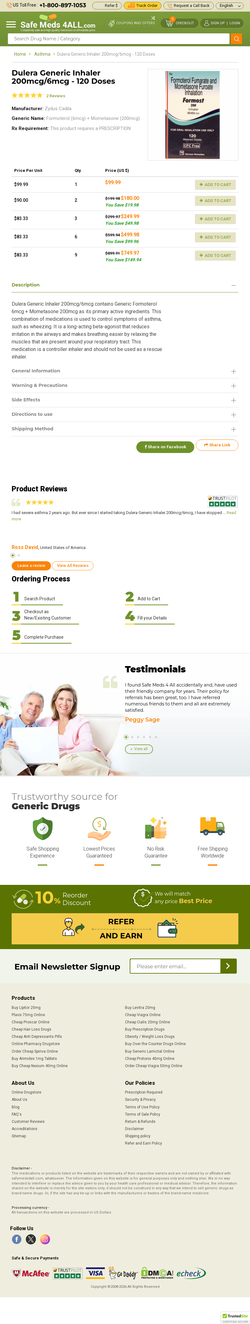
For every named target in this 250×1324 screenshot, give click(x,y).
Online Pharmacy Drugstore (36, 1043)
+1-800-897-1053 (62, 5)
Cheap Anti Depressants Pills (37, 1036)
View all (141, 748)
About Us (19, 1099)
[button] (235, 1318)
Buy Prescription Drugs (145, 1029)
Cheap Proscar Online (30, 1021)
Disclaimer (134, 1128)
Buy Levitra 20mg (140, 1007)
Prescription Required (143, 1091)
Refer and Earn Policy (143, 1142)
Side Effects (27, 402)
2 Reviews (55, 95)
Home (20, 54)
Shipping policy (138, 1135)
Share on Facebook (162, 448)
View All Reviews (72, 565)
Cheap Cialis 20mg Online (147, 1021)
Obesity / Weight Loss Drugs (150, 1036)
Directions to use (34, 417)
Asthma (42, 54)
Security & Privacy (140, 1099)
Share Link (217, 448)
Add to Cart (215, 184)
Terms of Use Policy (142, 1106)
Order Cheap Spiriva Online (35, 1051)
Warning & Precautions (42, 387)
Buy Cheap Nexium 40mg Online (40, 1065)
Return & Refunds (140, 1121)
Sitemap (19, 1135)
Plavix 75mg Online (28, 1014)
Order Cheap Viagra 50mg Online (153, 1065)
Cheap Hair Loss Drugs (31, 1029)
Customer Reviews (28, 1121)
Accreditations (24, 1128)
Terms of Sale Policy (142, 1114)
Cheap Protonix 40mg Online (149, 1058)
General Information (38, 372)
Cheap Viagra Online (143, 1014)
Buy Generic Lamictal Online (149, 1051)
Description (27, 285)
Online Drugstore (26, 1091)
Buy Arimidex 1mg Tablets (34, 1058)
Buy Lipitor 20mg (26, 1007)
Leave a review (31, 565)
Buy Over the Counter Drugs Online (155, 1043)
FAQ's (17, 1114)
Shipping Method (34, 432)
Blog (16, 1106)
